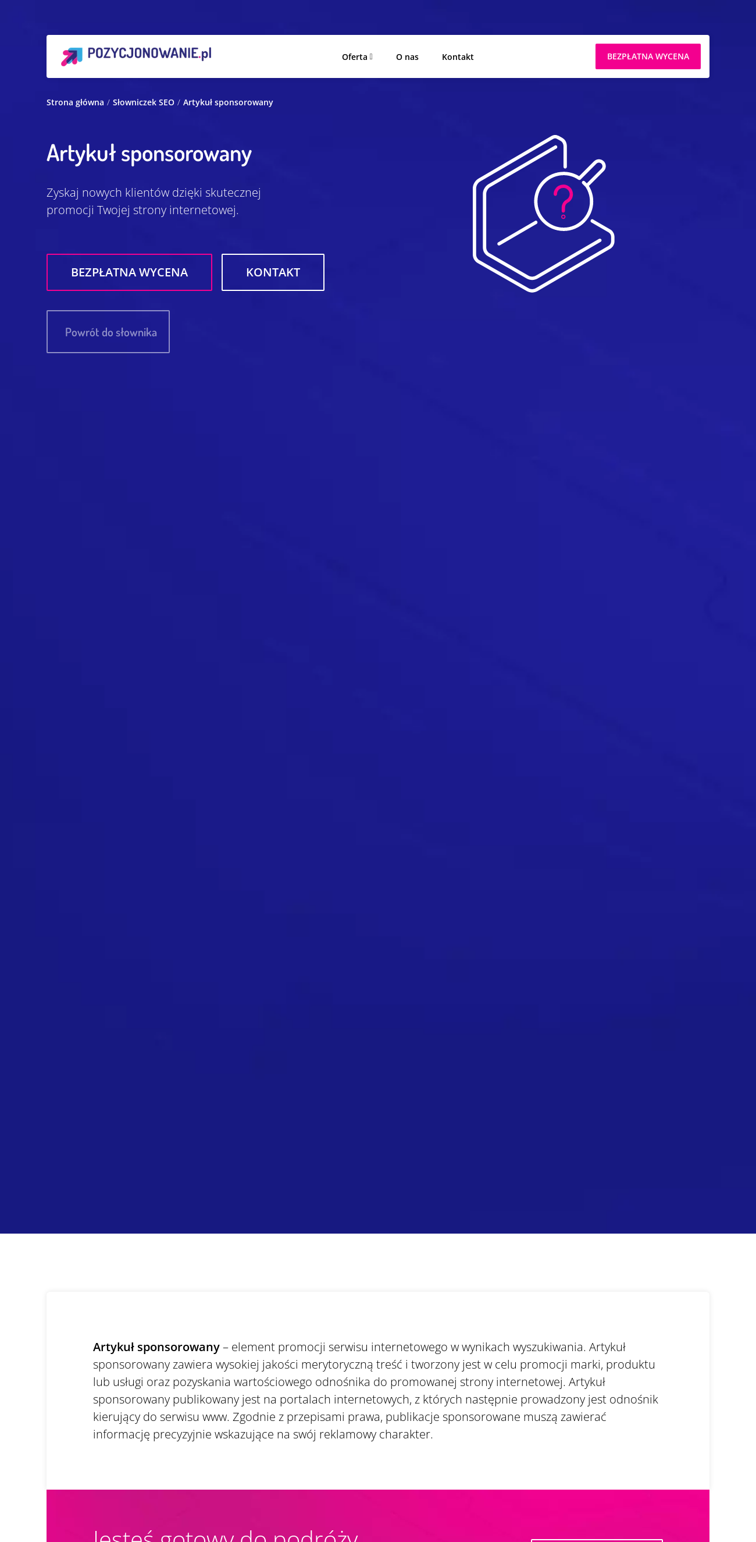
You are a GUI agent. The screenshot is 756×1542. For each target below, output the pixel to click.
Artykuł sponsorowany (228, 102)
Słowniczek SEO (143, 102)
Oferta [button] (355, 56)
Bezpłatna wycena (129, 272)
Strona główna (75, 102)
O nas (407, 56)
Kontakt (458, 56)
